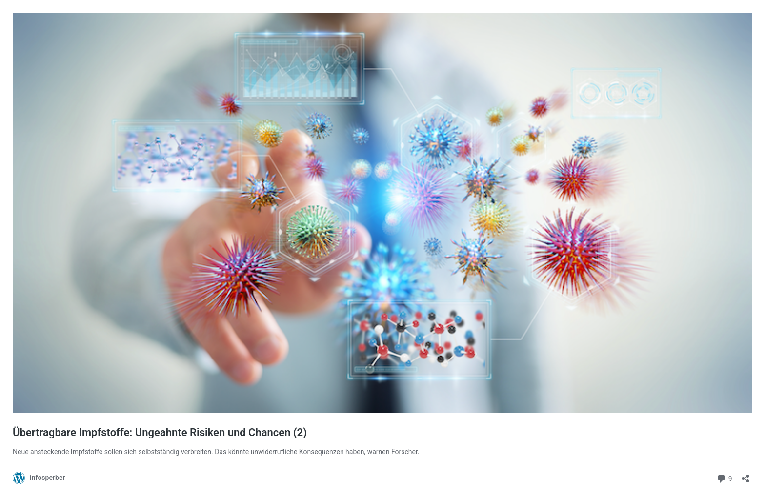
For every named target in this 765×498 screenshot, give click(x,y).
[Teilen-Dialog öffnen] (745, 475)
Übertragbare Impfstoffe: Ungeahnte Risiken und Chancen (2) (160, 432)
